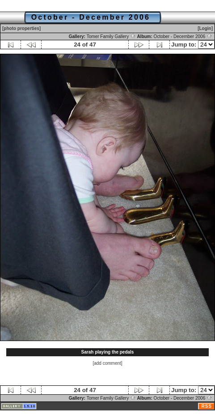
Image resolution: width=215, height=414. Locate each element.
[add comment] (107, 363)
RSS (206, 406)
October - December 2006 (183, 36)
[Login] (205, 28)
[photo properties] (21, 28)
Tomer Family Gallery (111, 36)
